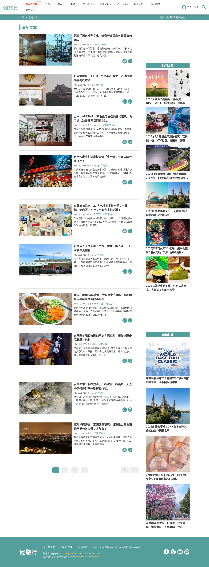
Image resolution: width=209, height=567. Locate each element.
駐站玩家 (30, 10)
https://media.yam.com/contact (84, 556)
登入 (189, 7)
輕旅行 (10, 7)
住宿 (73, 4)
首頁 (21, 17)
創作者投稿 (49, 547)
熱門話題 (156, 4)
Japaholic (98, 84)
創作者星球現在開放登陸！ (173, 17)
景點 (48, 4)
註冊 (196, 7)
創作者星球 (32, 4)
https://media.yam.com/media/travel (82, 553)
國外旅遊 (122, 4)
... (84, 470)
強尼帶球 (98, 254)
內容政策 (82, 547)
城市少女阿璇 (100, 165)
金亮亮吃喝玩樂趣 (102, 214)
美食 (61, 4)
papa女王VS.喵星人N (104, 125)
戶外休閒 (105, 4)
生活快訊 (138, 4)
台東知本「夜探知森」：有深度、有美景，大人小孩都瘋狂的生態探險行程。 (103, 386)
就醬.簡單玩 (99, 433)
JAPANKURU (100, 44)
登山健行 (88, 4)
